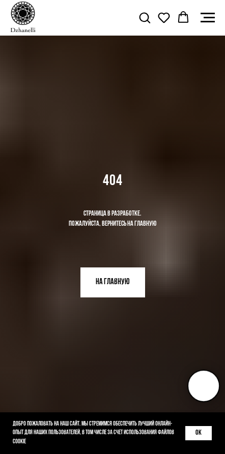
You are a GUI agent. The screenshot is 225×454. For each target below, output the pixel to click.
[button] (144, 17)
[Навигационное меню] (208, 18)
